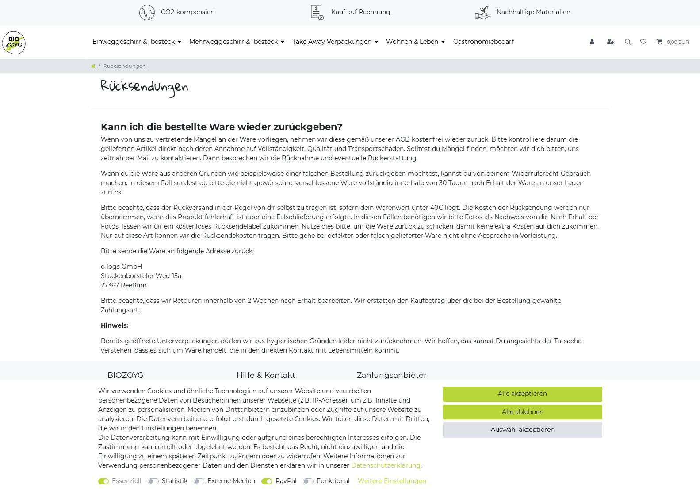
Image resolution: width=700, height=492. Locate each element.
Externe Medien (231, 481)
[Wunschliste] (643, 42)
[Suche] (626, 42)
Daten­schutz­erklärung (386, 465)
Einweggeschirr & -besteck (133, 42)
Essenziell (127, 481)
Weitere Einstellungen (392, 481)
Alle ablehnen (522, 412)
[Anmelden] (590, 42)
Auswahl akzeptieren (523, 430)
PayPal (286, 481)
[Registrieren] (608, 42)
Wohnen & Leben (412, 42)
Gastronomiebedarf (483, 42)
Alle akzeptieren (522, 394)
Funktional (333, 481)
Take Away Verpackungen (331, 42)
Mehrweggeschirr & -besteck (233, 42)
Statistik (174, 481)
